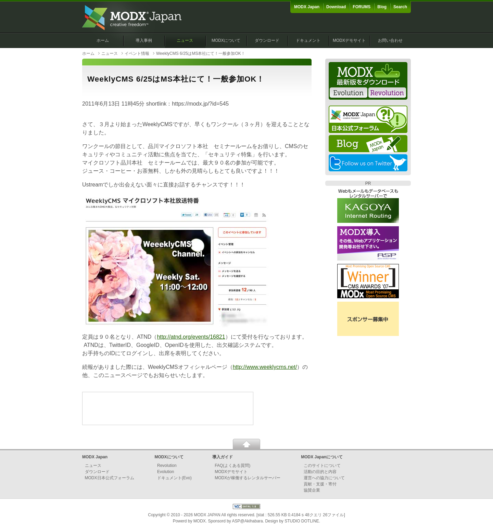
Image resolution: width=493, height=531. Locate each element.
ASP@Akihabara (247, 521)
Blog (382, 6)
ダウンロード (267, 40)
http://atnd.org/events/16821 (191, 337)
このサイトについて (322, 465)
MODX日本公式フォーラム (109, 477)
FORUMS (361, 6)
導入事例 (144, 40)
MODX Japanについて (322, 457)
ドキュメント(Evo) (174, 477)
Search (400, 6)
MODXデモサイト (349, 40)
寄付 (332, 484)
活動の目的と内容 (320, 471)
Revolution (167, 465)
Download (336, 6)
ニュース (185, 40)
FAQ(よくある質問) (232, 465)
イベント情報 (137, 53)
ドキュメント (308, 40)
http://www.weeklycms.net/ (265, 367)
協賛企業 (312, 490)
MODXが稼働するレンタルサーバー (247, 477)
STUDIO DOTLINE (302, 521)
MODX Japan (306, 6)
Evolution (165, 471)
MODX (199, 521)
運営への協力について (324, 477)
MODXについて (226, 40)
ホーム (103, 40)
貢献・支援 (314, 484)
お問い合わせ (390, 40)
